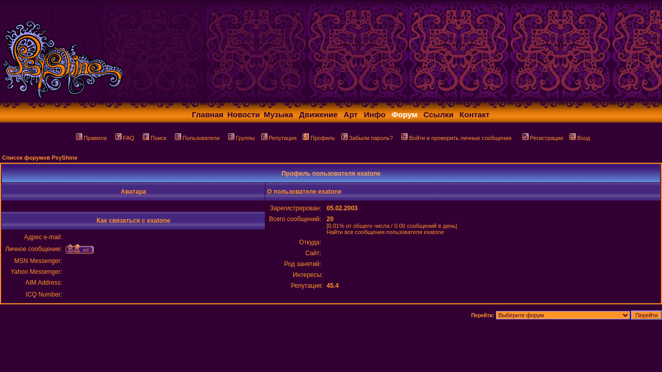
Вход (579, 138)
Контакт (475, 114)
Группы (241, 138)
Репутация (279, 138)
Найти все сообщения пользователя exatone (385, 232)
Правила (91, 138)
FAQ (124, 138)
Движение (318, 114)
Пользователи (197, 138)
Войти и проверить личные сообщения (456, 138)
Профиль (319, 138)
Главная (207, 114)
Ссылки (439, 114)
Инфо (374, 114)
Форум (404, 114)
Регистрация (542, 138)
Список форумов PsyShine (40, 157)
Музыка (278, 114)
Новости (244, 114)
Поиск (154, 138)
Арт (351, 114)
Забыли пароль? (367, 138)
